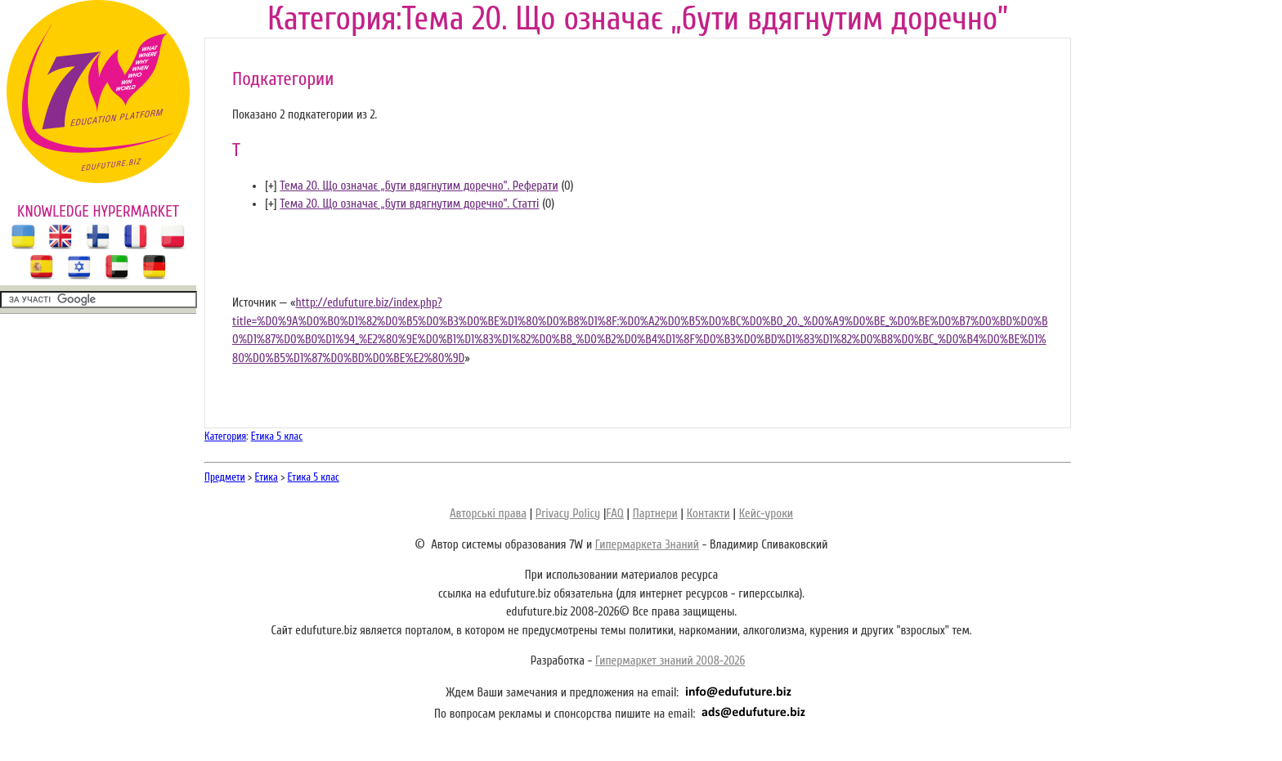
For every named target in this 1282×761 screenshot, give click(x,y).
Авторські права (488, 514)
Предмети (224, 477)
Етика (266, 477)
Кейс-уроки (766, 514)
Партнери (655, 514)
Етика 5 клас (277, 436)
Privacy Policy (568, 514)
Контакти (708, 514)
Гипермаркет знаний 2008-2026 (670, 661)
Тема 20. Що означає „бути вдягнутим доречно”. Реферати (419, 186)
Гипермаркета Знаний (647, 545)
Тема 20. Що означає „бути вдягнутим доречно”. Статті (409, 204)
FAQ (614, 514)
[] (271, 186)
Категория (225, 436)
